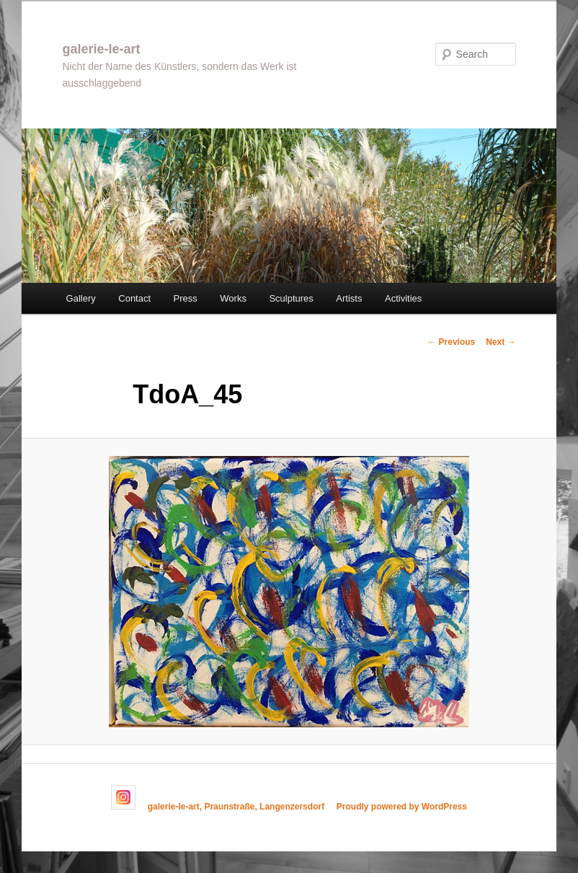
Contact (134, 298)
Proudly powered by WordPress (402, 807)
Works (233, 298)
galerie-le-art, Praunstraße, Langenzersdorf (236, 807)
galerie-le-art (101, 49)
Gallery (81, 298)
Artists (349, 298)
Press (185, 298)
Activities (403, 298)
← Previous (451, 342)
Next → (500, 342)
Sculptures (291, 298)
